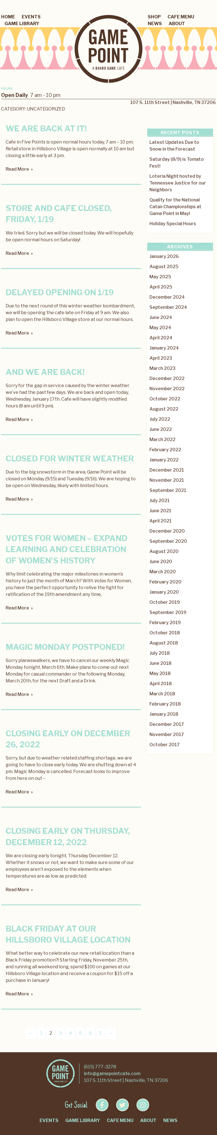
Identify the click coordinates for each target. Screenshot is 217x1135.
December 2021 (166, 470)
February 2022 (165, 449)
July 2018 (159, 653)
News (155, 23)
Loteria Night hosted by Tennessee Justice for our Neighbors (177, 182)
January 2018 (163, 714)
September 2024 (168, 307)
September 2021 (167, 490)
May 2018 (160, 673)
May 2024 (160, 327)
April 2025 (160, 287)
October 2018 (164, 632)
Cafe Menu (181, 16)
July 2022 (159, 419)
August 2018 (163, 643)
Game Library (22, 23)
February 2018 (165, 704)
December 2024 (167, 297)
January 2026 (164, 256)
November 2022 (167, 388)
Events (31, 16)
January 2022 (164, 460)
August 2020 (164, 551)
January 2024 (164, 348)
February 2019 (165, 622)
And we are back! (45, 372)
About (177, 23)
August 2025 (164, 266)
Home (8, 16)
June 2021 (160, 510)
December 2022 (167, 378)
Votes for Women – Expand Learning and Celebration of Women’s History (66, 549)
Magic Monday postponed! (65, 647)
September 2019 (167, 612)
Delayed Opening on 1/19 (60, 292)
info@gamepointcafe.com (112, 1073)
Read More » (19, 169)
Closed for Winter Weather (70, 458)
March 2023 (162, 368)
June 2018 (160, 663)
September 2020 (168, 541)
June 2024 (160, 317)
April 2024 (160, 337)
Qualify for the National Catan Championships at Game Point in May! (175, 206)
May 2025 (160, 276)
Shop (154, 16)
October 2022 (164, 399)
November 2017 (166, 734)
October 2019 (164, 602)
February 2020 (165, 582)
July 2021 (159, 500)
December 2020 (167, 531)
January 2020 (164, 592)
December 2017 (166, 724)
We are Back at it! (46, 128)
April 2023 (160, 358)
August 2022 (163, 409)
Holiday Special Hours (172, 223)
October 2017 (164, 744)
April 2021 (160, 521)
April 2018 (160, 683)
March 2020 (162, 571)
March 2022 (162, 439)
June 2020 (160, 561)
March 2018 (162, 693)
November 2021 (166, 480)
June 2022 (160, 429)
